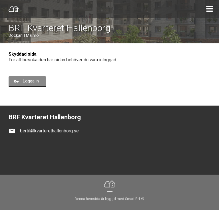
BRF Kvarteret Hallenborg (59, 28)
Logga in (31, 81)
